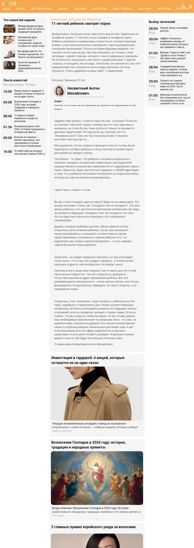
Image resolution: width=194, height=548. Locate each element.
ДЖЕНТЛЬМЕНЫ (122, 8)
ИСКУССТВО (100, 8)
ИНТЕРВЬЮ (164, 8)
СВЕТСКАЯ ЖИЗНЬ (41, 8)
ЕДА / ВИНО (145, 8)
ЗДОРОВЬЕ (80, 8)
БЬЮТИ (20, 8)
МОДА (6, 8)
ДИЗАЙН (63, 8)
